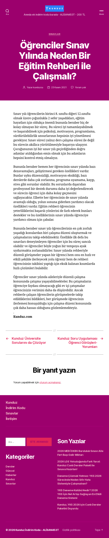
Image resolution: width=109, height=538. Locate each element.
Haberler (11, 475)
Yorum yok (80, 87)
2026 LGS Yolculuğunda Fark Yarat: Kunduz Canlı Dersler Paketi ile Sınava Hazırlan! (78, 465)
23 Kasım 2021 (59, 87)
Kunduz (11, 402)
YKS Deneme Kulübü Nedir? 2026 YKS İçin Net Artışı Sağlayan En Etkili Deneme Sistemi (79, 494)
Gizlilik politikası (71, 529)
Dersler (10, 466)
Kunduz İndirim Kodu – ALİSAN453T (37, 529)
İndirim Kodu (15, 408)
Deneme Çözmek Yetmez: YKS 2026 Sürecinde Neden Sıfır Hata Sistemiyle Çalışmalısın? (79, 479)
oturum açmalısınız (50, 382)
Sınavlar (54, 34)
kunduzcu (38, 87)
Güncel (10, 470)
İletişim (11, 419)
